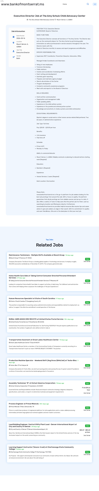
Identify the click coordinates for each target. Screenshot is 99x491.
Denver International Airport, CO (38, 429)
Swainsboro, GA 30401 (36, 386)
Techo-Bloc (13, 365)
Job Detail (86, 261)
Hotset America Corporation (18, 386)
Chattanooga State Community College (22, 452)
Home (65, 4)
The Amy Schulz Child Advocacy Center (40, 20)
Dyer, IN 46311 (35, 342)
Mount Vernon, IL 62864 (64, 20)
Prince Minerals (14, 406)
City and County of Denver (18, 429)
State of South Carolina (17, 301)
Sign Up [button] (95, 4)
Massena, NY (54, 280)
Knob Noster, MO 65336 (37, 322)
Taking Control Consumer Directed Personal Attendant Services (29, 280)
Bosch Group (13, 258)
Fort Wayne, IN (23, 365)
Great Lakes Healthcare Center (19, 342)
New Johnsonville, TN (27, 406)
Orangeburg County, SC (34, 301)
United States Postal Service (18, 322)
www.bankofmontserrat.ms (22, 4)
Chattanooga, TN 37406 (44, 452)
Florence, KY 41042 (26, 258)
